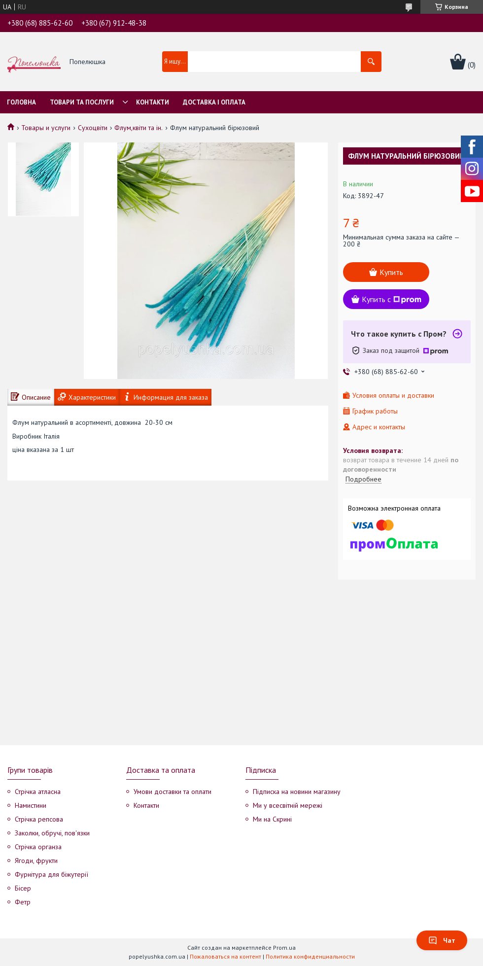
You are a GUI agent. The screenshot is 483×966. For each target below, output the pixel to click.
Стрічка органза (38, 846)
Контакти (152, 102)
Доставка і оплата (214, 102)
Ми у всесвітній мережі (287, 805)
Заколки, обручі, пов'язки (52, 832)
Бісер (23, 888)
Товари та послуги (82, 102)
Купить (391, 272)
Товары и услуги (45, 127)
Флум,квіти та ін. (138, 127)
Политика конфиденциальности (310, 956)
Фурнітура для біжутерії (51, 874)
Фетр (23, 901)
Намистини (30, 805)
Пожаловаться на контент (225, 956)
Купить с (391, 299)
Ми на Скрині (272, 819)
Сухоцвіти (92, 127)
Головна (21, 102)
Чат (441, 940)
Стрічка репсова (39, 819)
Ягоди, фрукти (36, 860)
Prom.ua (284, 947)
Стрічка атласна (38, 791)
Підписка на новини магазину (297, 791)
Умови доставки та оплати (172, 791)
